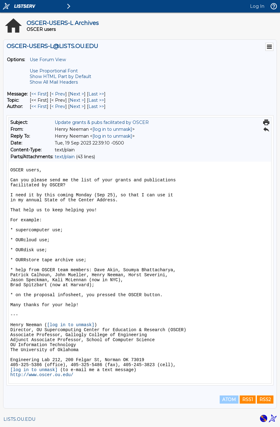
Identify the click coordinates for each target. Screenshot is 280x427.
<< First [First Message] (39, 94)
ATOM (229, 399)
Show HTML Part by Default (60, 76)
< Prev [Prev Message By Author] (58, 106)
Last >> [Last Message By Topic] (96, 100)
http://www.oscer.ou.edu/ (41, 374)
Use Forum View (48, 59)
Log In (257, 6)
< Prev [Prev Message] (58, 94)
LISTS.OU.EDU (19, 419)
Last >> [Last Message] (96, 94)
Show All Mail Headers (54, 82)
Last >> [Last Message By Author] (96, 106)
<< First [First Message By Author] (39, 106)
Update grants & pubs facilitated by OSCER (102, 122)
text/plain (65, 157)
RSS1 (247, 399)
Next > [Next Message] (77, 94)
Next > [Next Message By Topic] (77, 100)
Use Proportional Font (54, 71)
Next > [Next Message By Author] (77, 106)
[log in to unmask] (112, 129)
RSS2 (265, 399)
